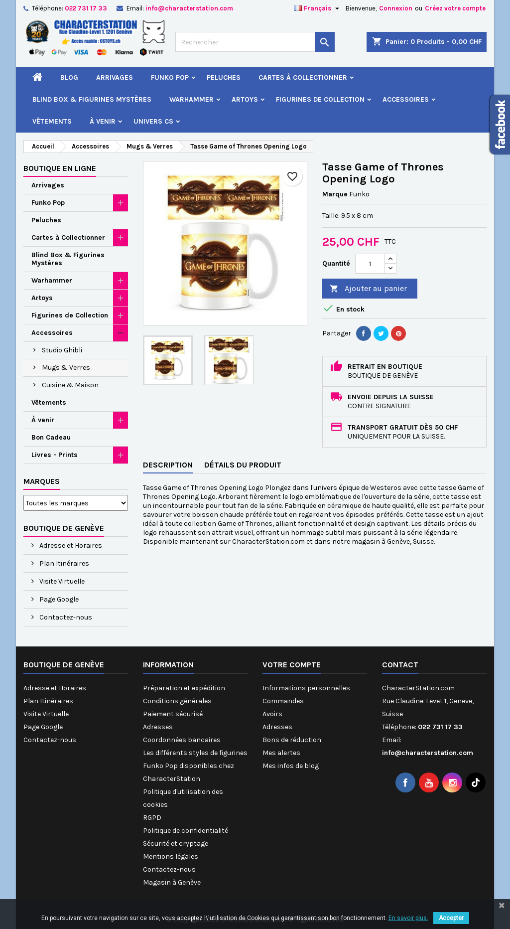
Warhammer (191, 99)
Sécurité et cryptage (175, 843)
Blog (69, 77)
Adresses (158, 727)
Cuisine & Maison (70, 385)
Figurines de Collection (320, 99)
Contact (400, 664)
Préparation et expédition (184, 688)
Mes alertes (281, 753)
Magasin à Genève (172, 882)
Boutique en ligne (59, 168)
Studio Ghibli (62, 350)
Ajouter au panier (368, 289)
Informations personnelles (306, 688)
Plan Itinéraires (63, 563)
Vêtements (52, 121)
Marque (335, 194)
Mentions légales (170, 856)
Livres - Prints (54, 455)
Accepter (451, 918)
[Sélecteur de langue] (318, 8)
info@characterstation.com (189, 8)
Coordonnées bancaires (182, 740)
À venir (103, 121)
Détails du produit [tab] (242, 464)
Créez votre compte (455, 8)
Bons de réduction (291, 740)
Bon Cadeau (51, 437)
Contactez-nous (65, 617)
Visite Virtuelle (61, 581)
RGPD (152, 817)
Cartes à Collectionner (302, 77)
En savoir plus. (408, 918)
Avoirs (272, 714)
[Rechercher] (255, 42)
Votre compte (291, 664)
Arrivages (114, 77)
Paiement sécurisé (173, 714)
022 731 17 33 (86, 8)
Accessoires (405, 99)
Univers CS (153, 121)
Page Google (58, 599)
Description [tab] (168, 464)
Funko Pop (170, 77)
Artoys (245, 99)
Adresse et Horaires (70, 545)
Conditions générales (177, 701)
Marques (41, 481)
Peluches (224, 77)
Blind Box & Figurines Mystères (91, 99)
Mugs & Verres (66, 367)
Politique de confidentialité (185, 830)
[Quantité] (370, 264)
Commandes (283, 701)
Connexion (395, 8)
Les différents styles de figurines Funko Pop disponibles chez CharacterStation (195, 766)
